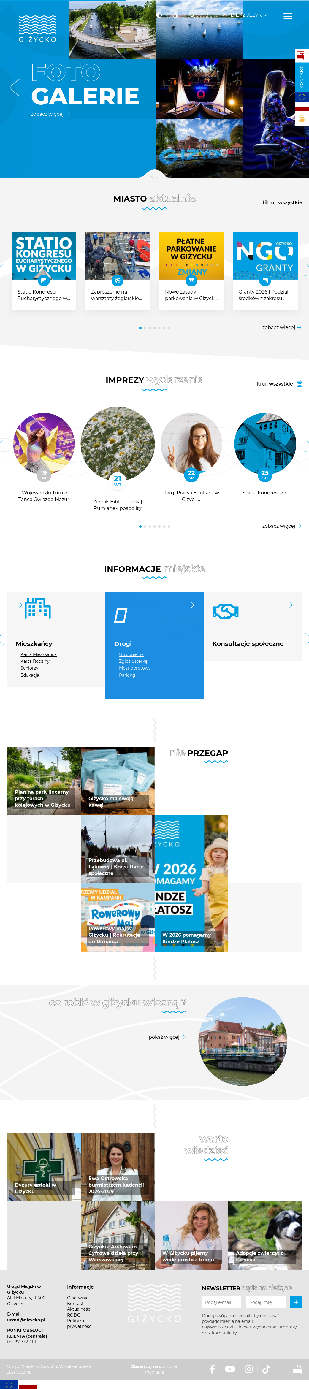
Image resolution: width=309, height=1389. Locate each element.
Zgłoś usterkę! (133, 661)
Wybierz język (242, 15)
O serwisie (77, 1298)
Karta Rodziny (35, 661)
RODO (74, 1315)
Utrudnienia (131, 654)
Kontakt (301, 77)
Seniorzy (29, 668)
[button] (15, 89)
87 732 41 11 (26, 1341)
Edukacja (29, 675)
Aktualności (79, 1309)
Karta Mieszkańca (38, 654)
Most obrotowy (135, 668)
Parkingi (128, 675)
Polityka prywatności (80, 1323)
